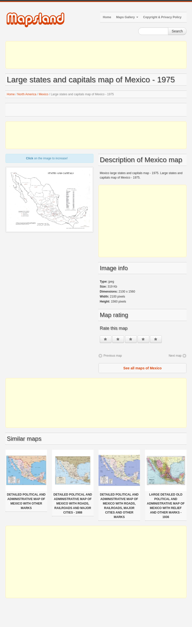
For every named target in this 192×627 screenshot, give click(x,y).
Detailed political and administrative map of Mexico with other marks (26, 501)
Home (107, 17)
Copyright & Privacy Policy (162, 17)
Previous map (113, 355)
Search (177, 31)
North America (26, 94)
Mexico (43, 94)
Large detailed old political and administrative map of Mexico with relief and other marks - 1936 (166, 506)
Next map (175, 355)
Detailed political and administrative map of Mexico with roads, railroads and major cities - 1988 (73, 503)
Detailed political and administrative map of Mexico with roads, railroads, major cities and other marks (119, 506)
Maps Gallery (127, 17)
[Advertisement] (96, 54)
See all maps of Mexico (142, 368)
